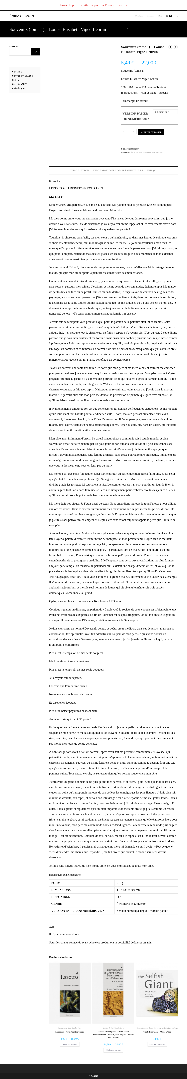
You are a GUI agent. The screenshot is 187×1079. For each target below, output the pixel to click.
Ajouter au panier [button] (157, 1044)
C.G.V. (16, 80)
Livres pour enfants (160, 1028)
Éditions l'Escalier (21, 16)
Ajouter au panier (151, 132)
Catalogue (18, 88)
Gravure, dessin (147, 1028)
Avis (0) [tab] (151, 170)
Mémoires (147, 152)
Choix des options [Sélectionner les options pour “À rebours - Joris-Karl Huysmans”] (69, 1044)
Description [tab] (79, 170)
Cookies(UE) (19, 84)
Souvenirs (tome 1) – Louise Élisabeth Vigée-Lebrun (158, 28)
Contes (139, 1028)
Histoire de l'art (108, 1028)
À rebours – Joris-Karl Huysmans (69, 1032)
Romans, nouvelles (64, 1028)
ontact (18, 71)
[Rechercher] (35, 52)
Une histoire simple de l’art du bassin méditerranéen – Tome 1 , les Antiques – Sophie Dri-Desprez (113, 1035)
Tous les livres (157, 152)
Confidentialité (22, 76)
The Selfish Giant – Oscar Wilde (157, 1032)
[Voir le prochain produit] (176, 47)
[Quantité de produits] (128, 131)
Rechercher (13, 46)
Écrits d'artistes (136, 152)
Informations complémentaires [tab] (118, 170)
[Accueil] (125, 28)
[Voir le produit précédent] (170, 47)
